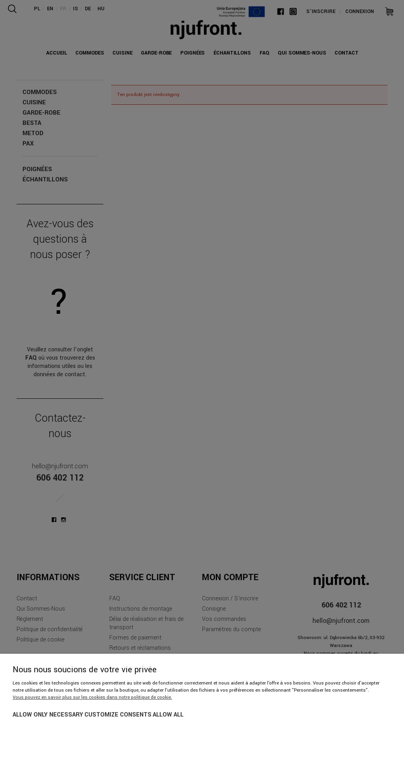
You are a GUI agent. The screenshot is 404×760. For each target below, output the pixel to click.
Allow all (168, 715)
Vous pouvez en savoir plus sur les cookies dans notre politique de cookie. (92, 697)
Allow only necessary (48, 715)
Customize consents (118, 715)
